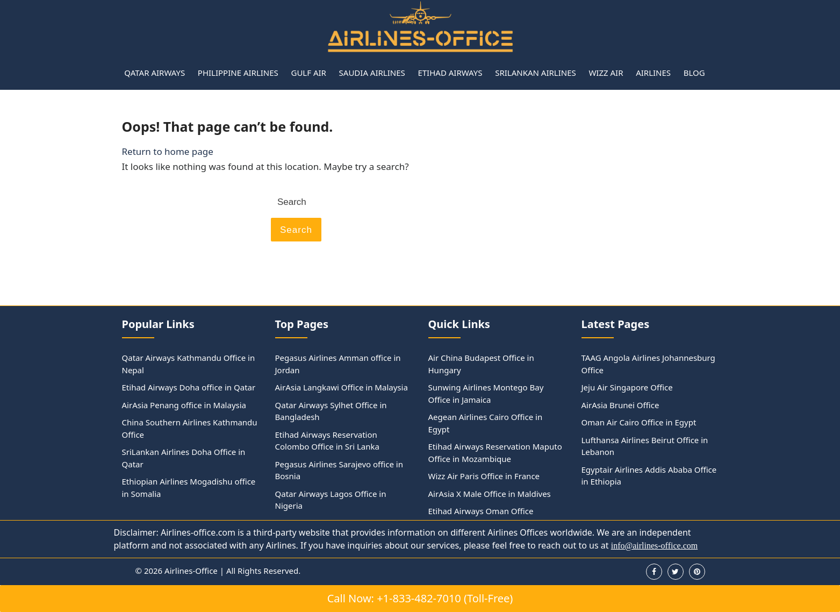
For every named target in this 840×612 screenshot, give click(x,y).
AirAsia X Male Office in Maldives (489, 493)
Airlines (653, 72)
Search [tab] (296, 230)
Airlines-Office (191, 570)
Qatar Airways (154, 72)
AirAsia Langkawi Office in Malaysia (341, 387)
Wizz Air (605, 72)
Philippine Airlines (238, 72)
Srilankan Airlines (535, 72)
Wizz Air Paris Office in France (484, 476)
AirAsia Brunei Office (620, 405)
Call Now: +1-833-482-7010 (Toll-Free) (420, 598)
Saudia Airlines (372, 72)
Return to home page (167, 151)
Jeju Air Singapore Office (627, 387)
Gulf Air (308, 72)
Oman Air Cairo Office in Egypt (639, 422)
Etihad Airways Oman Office (481, 511)
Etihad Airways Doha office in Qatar (189, 387)
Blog (694, 72)
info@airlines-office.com (654, 545)
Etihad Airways (450, 72)
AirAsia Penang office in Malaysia (184, 405)
